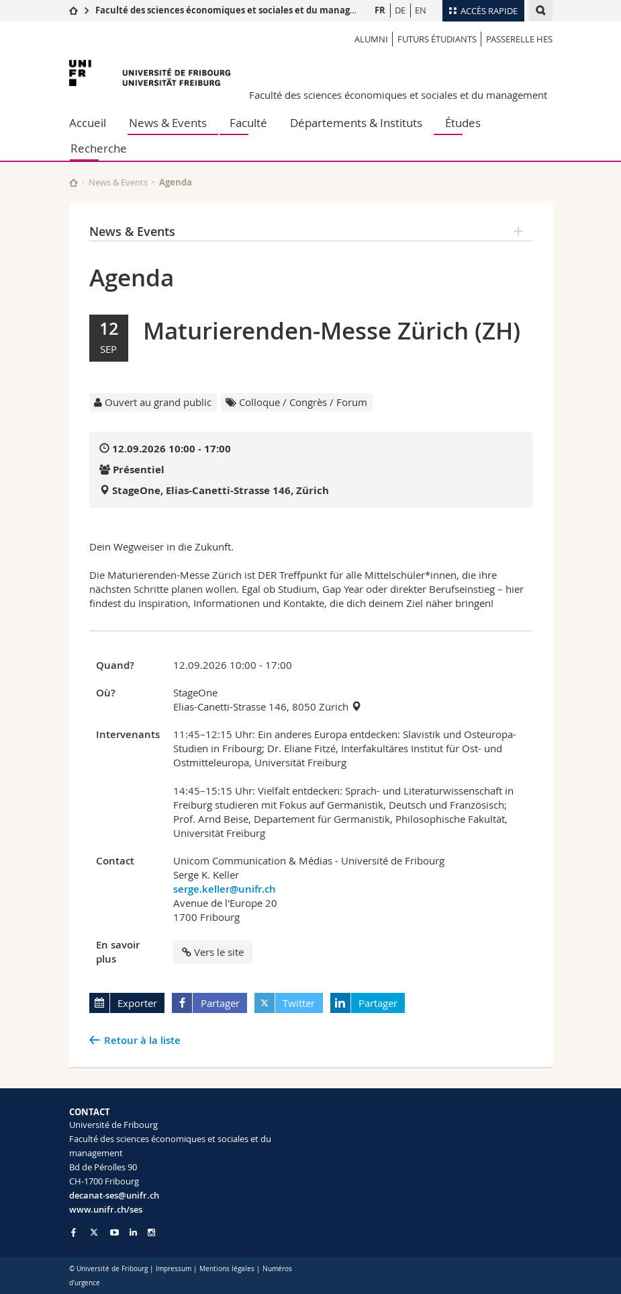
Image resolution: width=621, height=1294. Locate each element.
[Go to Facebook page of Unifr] (73, 1232)
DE (400, 10)
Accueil (87, 122)
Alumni (371, 39)
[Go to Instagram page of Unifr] (151, 1232)
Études (463, 122)
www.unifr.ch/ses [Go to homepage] (105, 1209)
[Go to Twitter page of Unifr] (94, 1232)
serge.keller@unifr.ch (224, 889)
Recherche (98, 148)
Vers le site (213, 952)
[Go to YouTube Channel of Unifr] (114, 1232)
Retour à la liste (142, 1040)
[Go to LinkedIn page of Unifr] (133, 1232)
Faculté (248, 122)
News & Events (168, 122)
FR (380, 10)
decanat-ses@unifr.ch (114, 1195)
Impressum (173, 1268)
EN (420, 10)
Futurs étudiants (437, 39)
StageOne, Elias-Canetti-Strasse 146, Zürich (220, 490)
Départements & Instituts (356, 122)
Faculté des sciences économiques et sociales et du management (237, 10)
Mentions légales (226, 1268)
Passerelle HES (519, 39)
